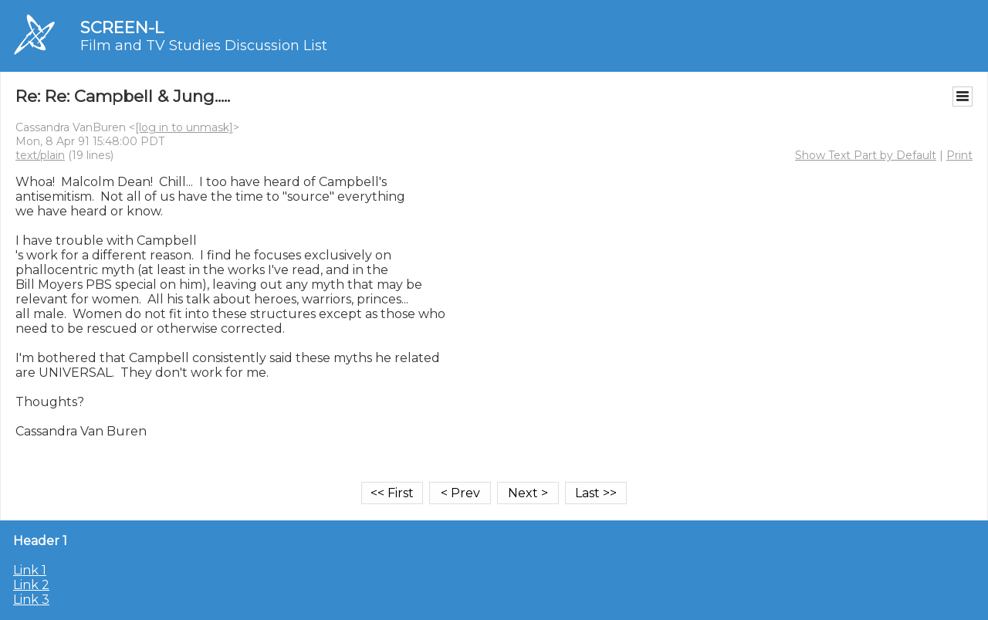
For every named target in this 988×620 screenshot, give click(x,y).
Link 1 (29, 570)
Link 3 (31, 599)
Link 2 (31, 585)
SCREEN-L (122, 27)
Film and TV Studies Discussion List (203, 45)
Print (959, 155)
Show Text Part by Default (865, 155)
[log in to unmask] (184, 127)
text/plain (40, 155)
